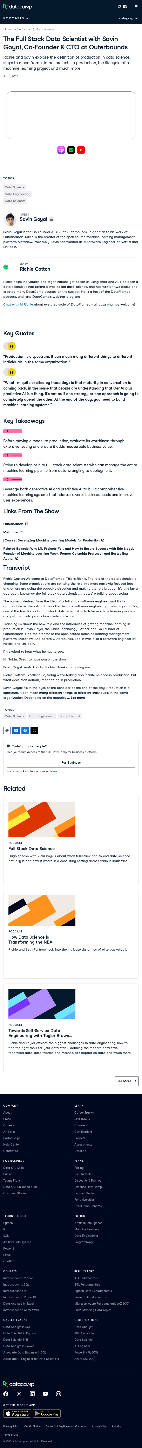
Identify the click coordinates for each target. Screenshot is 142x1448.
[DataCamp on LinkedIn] (32, 1394)
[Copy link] (7, 730)
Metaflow (12, 532)
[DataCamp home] (32, 1384)
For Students (83, 1174)
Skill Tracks (82, 1119)
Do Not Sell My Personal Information (66, 1426)
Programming (83, 1242)
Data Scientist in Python (19, 1333)
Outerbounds (15, 524)
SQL (6, 1235)
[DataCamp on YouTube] (45, 1394)
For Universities (84, 1199)
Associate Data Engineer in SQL (24, 1352)
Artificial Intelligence (17, 1242)
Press (7, 1119)
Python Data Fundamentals (93, 1291)
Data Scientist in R (15, 1339)
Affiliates (9, 1131)
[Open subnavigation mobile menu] (16, 18)
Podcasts (23, 29)
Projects (79, 1138)
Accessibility (99, 1426)
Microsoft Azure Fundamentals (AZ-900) (101, 1303)
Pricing (8, 1174)
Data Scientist (83, 1339)
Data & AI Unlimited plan (20, 1187)
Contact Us (11, 1151)
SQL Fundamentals (87, 1284)
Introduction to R (14, 1291)
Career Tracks (84, 1112)
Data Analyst (83, 1327)
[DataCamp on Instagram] (58, 1394)
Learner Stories (84, 1193)
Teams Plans (12, 1180)
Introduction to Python (18, 1278)
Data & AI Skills (13, 1167)
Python (8, 1223)
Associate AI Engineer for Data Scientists (31, 1358)
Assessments (83, 1144)
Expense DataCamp (88, 1187)
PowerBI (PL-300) (86, 1352)
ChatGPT (9, 1261)
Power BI (9, 1248)
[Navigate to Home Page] (17, 7)
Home (8, 29)
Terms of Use (10, 1434)
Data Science (45, 29)
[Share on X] (34, 730)
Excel (7, 1255)
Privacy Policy (11, 1426)
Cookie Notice (32, 1426)
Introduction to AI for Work (21, 1310)
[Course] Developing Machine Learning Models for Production (53, 540)
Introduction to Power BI (19, 1297)
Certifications (83, 1131)
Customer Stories (14, 1193)
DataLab (80, 1151)
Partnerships (11, 1138)
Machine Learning (86, 1229)
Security (116, 1426)
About (7, 1112)
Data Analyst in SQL (17, 1327)
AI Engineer (82, 1346)
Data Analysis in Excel (18, 1303)
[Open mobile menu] (136, 6)
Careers (8, 1125)
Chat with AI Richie (18, 304)
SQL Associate (84, 1333)
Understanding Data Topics (92, 1310)
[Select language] (122, 6)
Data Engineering (86, 1235)
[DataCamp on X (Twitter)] (18, 1394)
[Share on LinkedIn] (16, 730)
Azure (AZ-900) (84, 1358)
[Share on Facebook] (25, 730)
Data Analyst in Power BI (20, 1346)
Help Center (11, 1144)
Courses (80, 1125)
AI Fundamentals (86, 1278)
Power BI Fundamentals (90, 1297)
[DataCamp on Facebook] (5, 1394)
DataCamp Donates (88, 1206)
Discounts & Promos (87, 1180)
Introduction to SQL (16, 1284)
